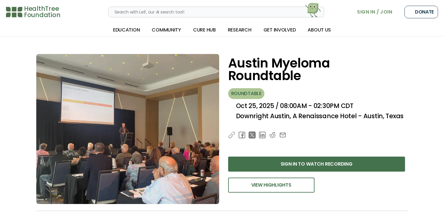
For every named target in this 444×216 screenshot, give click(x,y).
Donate (421, 12)
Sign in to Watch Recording (317, 163)
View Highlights (271, 185)
